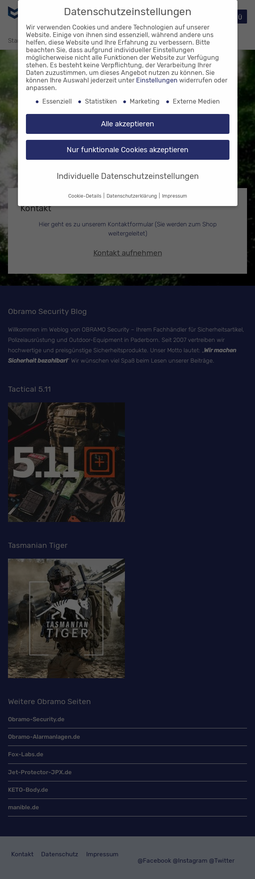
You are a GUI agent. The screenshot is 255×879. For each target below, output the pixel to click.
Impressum (174, 196)
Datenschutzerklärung (132, 196)
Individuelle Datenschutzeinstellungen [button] (128, 176)
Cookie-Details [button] (85, 196)
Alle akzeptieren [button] (127, 124)
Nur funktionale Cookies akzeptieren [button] (127, 149)
